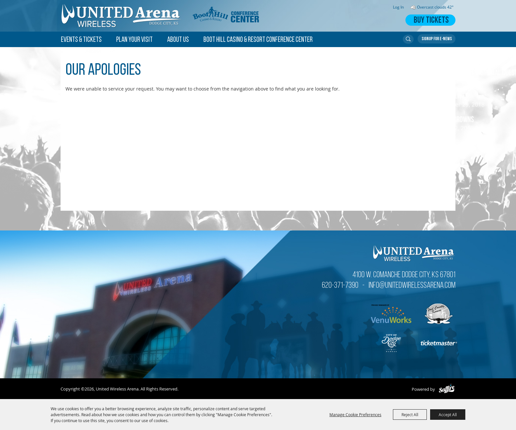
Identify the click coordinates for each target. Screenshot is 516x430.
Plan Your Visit (134, 40)
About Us (178, 40)
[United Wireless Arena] (122, 15)
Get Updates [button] (436, 38)
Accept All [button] (448, 414)
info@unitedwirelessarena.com (412, 285)
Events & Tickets (81, 40)
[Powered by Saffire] (446, 389)
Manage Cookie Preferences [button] (355, 414)
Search (408, 39)
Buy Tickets (431, 20)
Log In (398, 7)
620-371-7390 (340, 285)
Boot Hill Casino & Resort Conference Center (258, 40)
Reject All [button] (409, 414)
